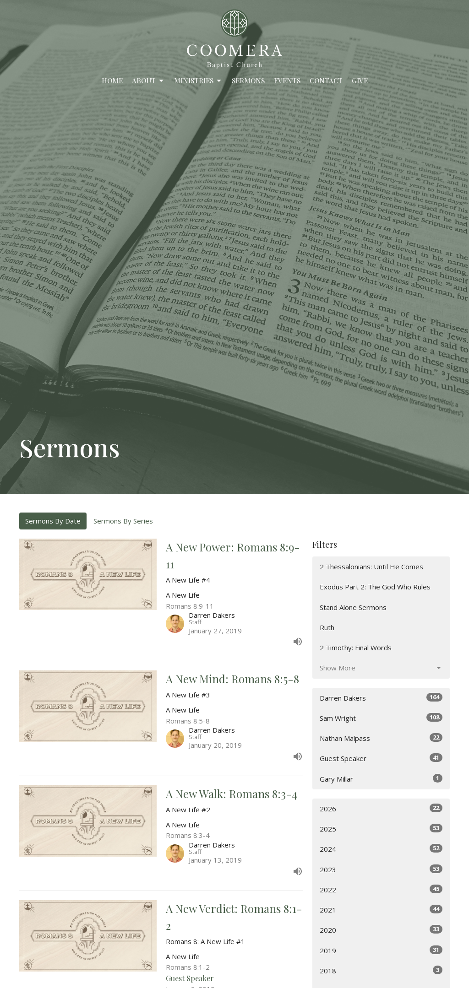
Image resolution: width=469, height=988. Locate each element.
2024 (381, 848)
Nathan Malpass (381, 738)
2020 (381, 929)
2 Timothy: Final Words (356, 647)
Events (287, 80)
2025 (381, 828)
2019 (381, 950)
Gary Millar (381, 778)
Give (360, 80)
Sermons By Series (123, 520)
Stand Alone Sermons (353, 607)
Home (112, 80)
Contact (326, 80)
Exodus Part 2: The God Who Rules (375, 586)
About (148, 81)
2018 (381, 970)
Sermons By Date (53, 520)
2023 (381, 869)
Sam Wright (381, 718)
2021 (381, 909)
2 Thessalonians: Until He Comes (371, 566)
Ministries (198, 81)
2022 (381, 889)
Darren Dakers (381, 697)
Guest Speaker (381, 758)
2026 (381, 808)
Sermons (248, 80)
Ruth (327, 627)
